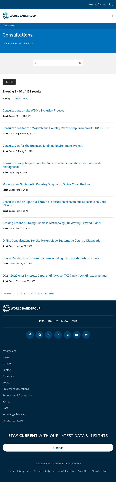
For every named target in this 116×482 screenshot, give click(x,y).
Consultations (9, 25)
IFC (56, 321)
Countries (8, 376)
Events (6, 401)
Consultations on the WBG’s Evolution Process (33, 110)
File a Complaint (99, 471)
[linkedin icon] (58, 335)
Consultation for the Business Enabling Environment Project (42, 145)
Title (25, 98)
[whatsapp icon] (39, 335)
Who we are (9, 351)
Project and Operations (16, 389)
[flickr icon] (86, 335)
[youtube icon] (77, 335)
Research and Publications (17, 395)
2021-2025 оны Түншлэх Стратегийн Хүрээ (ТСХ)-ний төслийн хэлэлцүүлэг (55, 275)
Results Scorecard (13, 420)
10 (46, 293)
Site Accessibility (42, 471)
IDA (50, 321)
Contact (7, 370)
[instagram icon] (67, 335)
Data (5, 408)
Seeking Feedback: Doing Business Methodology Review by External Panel (52, 223)
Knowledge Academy (14, 414)
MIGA (64, 321)
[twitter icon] (48, 335)
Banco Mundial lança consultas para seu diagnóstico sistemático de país (51, 258)
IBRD (42, 321)
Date (17, 98)
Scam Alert (83, 471)
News (6, 357)
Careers (7, 363)
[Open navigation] (112, 16)
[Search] (58, 63)
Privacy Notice (24, 471)
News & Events (97, 4)
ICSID (74, 321)
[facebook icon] (30, 335)
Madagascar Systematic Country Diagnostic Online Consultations (46, 184)
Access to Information (64, 471)
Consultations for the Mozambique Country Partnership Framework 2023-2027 (56, 128)
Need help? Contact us (17, 43)
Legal (11, 471)
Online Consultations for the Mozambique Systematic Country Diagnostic (51, 240)
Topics (6, 382)
